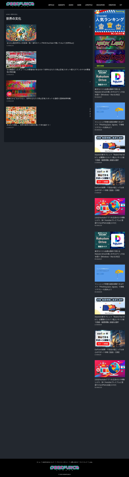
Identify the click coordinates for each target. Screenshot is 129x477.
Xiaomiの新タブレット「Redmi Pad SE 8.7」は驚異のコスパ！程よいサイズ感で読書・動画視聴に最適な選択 (110, 157)
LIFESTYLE (88, 5)
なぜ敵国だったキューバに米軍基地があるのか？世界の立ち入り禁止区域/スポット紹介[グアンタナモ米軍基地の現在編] (64, 48)
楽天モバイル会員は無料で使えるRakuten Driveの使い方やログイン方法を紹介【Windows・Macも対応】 (108, 92)
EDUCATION (100, 5)
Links (90, 462)
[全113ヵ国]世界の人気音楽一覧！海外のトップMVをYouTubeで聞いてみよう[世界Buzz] (60, 27)
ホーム (38, 462)
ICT (121, 5)
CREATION (112, 5)
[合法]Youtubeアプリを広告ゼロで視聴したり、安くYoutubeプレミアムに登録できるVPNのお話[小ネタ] (109, 220)
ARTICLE (51, 5)
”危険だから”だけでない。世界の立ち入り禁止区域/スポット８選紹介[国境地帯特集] (64, 69)
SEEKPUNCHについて (48, 462)
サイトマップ (83, 462)
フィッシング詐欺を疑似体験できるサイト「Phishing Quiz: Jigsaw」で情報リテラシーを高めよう (110, 124)
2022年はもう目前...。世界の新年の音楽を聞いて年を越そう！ (63, 91)
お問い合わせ (74, 462)
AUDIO (71, 5)
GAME (79, 5)
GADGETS (61, 5)
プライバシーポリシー (62, 462)
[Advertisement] (110, 425)
